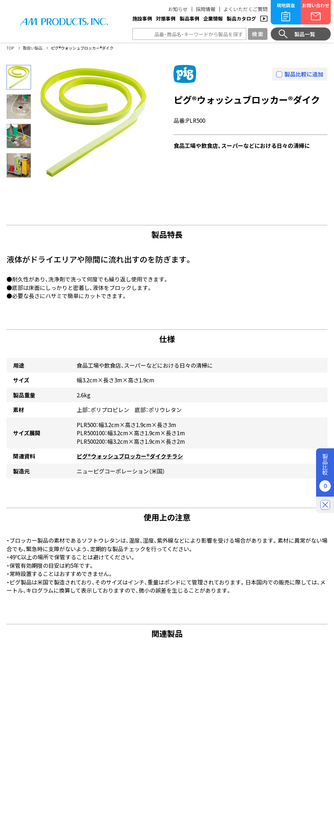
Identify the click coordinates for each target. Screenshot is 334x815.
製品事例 (189, 18)
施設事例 (142, 18)
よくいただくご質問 (245, 9)
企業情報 (213, 18)
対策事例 (165, 18)
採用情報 (205, 9)
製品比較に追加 (303, 74)
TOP (10, 48)
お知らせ (178, 9)
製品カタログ (241, 18)
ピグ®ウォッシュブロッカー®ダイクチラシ (130, 456)
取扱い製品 (32, 48)
